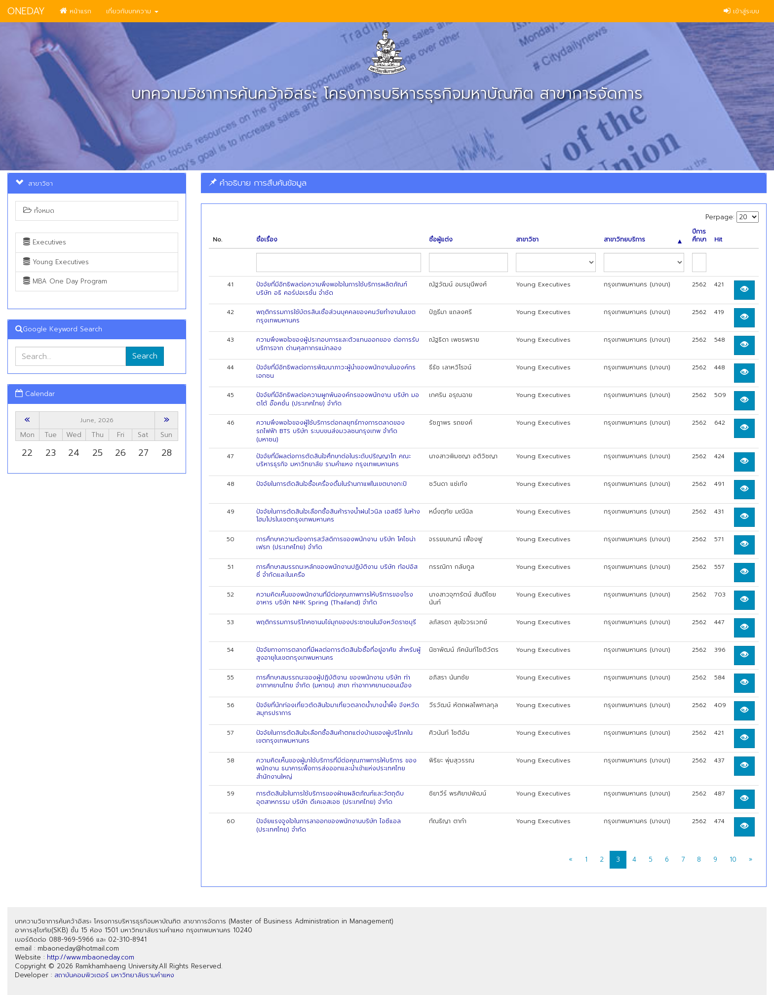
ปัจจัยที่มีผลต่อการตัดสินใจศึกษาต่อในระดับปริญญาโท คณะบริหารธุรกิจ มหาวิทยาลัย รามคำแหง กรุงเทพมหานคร (333, 460)
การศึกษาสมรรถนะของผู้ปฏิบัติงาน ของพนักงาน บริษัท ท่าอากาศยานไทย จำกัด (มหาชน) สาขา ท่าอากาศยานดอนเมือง (334, 681)
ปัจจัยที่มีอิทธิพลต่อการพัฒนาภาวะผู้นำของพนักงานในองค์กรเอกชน (336, 371)
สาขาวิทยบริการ (643, 240)
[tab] (483, 183)
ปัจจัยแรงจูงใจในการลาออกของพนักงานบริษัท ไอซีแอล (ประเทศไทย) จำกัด (328, 825)
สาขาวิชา (527, 240)
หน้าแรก (75, 11)
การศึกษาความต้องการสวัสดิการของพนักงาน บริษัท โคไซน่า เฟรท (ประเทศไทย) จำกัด (336, 543)
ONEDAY (26, 11)
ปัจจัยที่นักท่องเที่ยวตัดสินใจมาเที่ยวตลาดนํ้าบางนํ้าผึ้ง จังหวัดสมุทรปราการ (337, 709)
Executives (44, 242)
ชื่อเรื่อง (266, 240)
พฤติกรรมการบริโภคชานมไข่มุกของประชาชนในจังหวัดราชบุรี (336, 622)
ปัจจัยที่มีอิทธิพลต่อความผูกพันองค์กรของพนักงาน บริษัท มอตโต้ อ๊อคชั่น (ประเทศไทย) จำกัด (337, 399)
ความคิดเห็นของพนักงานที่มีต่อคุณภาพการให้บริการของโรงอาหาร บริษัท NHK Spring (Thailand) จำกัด (334, 598)
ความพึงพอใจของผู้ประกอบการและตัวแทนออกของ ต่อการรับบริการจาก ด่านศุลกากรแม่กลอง (337, 344)
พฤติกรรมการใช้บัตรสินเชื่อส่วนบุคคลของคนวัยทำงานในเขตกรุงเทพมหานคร (336, 316)
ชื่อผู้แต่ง (441, 240)
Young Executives (56, 262)
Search (144, 356)
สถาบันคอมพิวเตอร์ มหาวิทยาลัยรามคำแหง (114, 975)
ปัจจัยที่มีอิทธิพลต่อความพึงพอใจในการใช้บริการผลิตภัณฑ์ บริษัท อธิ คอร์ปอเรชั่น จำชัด (331, 288)
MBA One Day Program (65, 281)
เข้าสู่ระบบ (741, 11)
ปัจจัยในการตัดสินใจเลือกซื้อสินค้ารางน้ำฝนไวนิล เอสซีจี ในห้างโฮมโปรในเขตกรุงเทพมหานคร (338, 515)
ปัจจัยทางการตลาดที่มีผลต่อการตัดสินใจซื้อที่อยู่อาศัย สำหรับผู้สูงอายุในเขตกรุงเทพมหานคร (338, 654)
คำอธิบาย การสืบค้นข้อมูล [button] (258, 182)
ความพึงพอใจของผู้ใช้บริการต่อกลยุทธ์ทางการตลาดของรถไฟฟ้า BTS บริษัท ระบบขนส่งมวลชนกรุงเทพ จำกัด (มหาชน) (330, 431)
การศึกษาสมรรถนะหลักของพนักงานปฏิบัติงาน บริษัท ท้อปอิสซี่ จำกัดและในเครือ (337, 571)
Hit (718, 240)
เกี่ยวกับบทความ (132, 11)
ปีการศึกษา (699, 236)
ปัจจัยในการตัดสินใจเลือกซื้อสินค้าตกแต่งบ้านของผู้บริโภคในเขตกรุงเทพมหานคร (334, 737)
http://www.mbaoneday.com (90, 957)
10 (733, 859)
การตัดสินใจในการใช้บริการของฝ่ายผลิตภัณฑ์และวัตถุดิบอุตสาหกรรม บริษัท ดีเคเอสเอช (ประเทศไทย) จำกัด (330, 797)
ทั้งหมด (38, 210)
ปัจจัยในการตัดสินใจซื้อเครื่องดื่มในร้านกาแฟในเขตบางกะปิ (331, 483)
